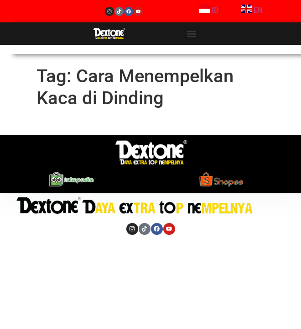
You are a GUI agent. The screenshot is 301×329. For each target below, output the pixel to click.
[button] (191, 34)
